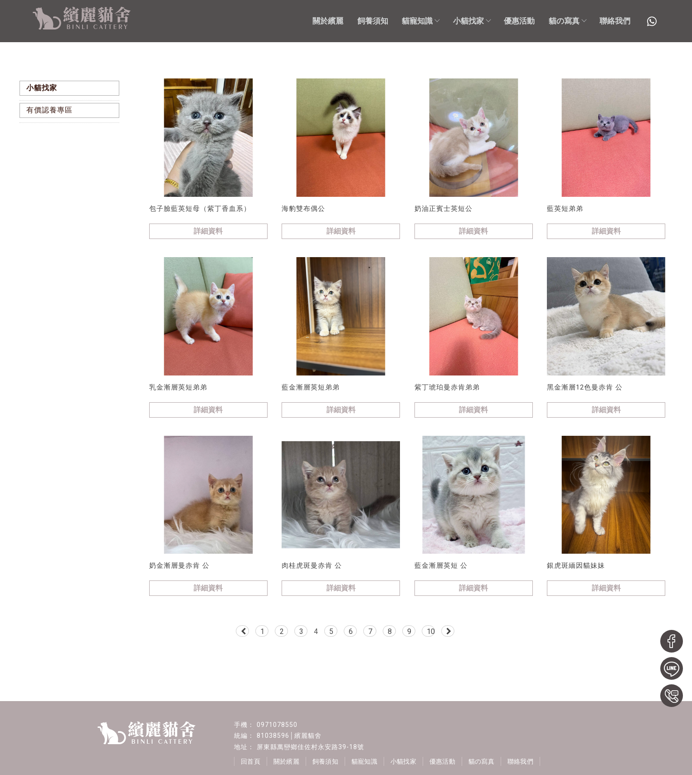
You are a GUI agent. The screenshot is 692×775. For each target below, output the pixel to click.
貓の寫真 (567, 20)
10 (431, 631)
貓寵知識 (420, 20)
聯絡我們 (614, 20)
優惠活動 (519, 20)
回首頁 (250, 761)
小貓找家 (471, 20)
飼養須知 (372, 20)
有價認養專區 (49, 110)
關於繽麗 (327, 20)
